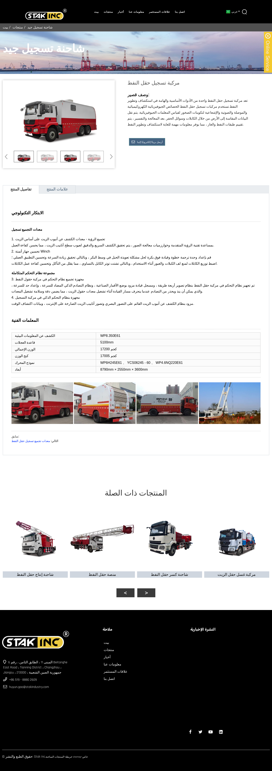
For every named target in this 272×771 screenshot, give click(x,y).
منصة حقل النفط (102, 571)
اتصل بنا (180, 12)
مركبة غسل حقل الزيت (238, 571)
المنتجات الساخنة (55, 754)
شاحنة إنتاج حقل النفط (34, 571)
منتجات (108, 12)
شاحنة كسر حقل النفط (169, 571)
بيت (96, 12)
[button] (110, 156)
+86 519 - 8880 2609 (23, 677)
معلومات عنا (136, 12)
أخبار (121, 12)
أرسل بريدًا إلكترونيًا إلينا (150, 142)
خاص (85, 754)
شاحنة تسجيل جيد (39, 27)
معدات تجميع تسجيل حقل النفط (30, 441)
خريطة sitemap (73, 754)
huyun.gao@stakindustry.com (29, 684)
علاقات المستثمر (159, 12)
